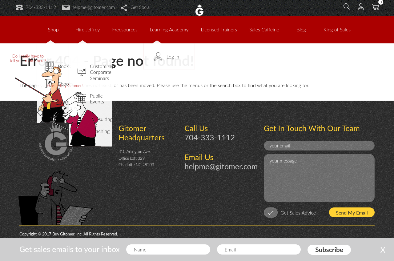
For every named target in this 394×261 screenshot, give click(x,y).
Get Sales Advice (298, 212)
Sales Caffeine (264, 29)
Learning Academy (169, 29)
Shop (53, 29)
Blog (301, 29)
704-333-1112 (36, 7)
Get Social (136, 7)
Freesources (124, 29)
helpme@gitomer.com (88, 7)
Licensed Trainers (219, 29)
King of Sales (337, 29)
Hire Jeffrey (87, 29)
